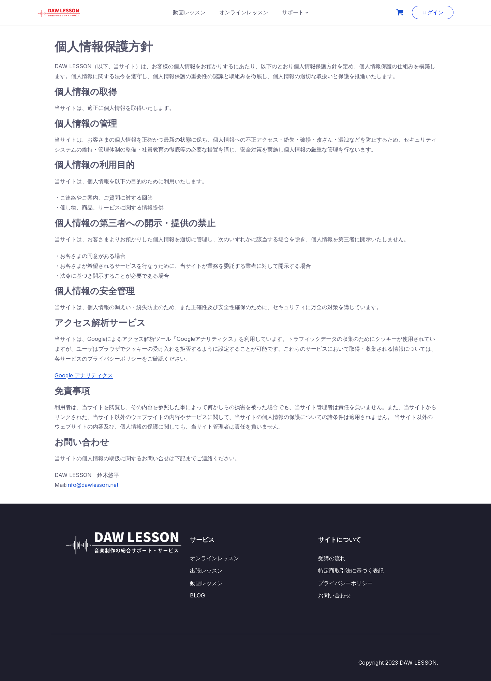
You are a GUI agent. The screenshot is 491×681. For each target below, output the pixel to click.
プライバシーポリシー (345, 583)
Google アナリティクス (84, 375)
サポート (293, 12)
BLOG (197, 595)
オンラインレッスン (243, 12)
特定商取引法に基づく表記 (351, 570)
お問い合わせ (334, 595)
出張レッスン (206, 570)
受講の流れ (331, 558)
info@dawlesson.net (92, 484)
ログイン (433, 12)
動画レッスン (189, 12)
